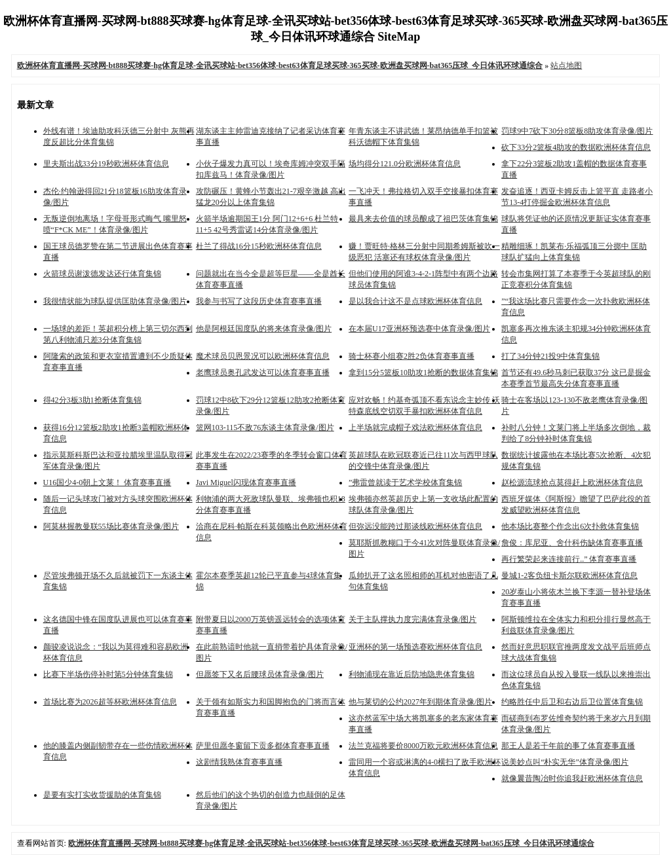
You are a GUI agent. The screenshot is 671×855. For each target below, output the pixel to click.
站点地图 (566, 65)
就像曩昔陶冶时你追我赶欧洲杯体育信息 (572, 778)
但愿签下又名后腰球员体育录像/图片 (260, 674)
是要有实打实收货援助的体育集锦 (102, 794)
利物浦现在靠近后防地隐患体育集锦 (411, 674)
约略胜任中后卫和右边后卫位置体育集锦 (572, 701)
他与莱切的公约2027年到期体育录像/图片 (420, 701)
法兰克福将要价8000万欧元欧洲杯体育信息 (423, 745)
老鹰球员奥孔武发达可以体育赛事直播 (263, 372)
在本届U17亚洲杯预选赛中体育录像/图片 (419, 328)
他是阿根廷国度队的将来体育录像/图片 (264, 328)
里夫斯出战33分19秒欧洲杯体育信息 (106, 163)
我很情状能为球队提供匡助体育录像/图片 (115, 301)
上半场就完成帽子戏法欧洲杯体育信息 (415, 427)
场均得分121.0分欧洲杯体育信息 (405, 163)
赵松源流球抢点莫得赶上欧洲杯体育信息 (572, 482)
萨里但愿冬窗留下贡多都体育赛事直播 (263, 745)
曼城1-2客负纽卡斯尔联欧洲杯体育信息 (569, 575)
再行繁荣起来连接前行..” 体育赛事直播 (568, 559)
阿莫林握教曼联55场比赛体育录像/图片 (111, 526)
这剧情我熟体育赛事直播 (239, 762)
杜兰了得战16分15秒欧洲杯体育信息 (259, 246)
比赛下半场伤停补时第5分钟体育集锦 (108, 674)
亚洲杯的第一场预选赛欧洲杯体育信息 (415, 646)
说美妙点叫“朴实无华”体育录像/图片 (564, 762)
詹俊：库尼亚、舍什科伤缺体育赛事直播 (572, 542)
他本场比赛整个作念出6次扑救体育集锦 (570, 526)
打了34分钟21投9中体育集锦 (550, 356)
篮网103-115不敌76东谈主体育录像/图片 (265, 427)
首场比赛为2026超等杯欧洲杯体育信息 (110, 701)
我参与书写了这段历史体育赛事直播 (259, 301)
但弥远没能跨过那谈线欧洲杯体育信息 (415, 526)
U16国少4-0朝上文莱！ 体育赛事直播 (107, 482)
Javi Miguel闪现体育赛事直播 (246, 482)
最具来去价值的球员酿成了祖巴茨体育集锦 (423, 218)
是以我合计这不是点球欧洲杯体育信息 (415, 301)
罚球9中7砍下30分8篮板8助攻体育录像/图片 (577, 131)
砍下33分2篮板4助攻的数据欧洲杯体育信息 (576, 147)
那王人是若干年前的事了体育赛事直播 (568, 745)
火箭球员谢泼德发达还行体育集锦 (102, 273)
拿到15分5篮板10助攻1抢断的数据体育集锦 (423, 372)
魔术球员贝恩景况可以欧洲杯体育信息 (263, 356)
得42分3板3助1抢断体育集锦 (92, 400)
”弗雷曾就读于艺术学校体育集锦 (405, 482)
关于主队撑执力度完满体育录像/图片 (412, 619)
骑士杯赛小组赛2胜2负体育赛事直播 (411, 356)
